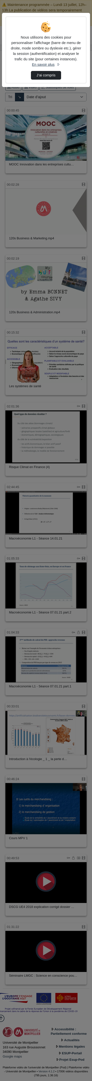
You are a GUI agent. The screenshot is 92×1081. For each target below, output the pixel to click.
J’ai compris (46, 75)
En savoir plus (46, 64)
